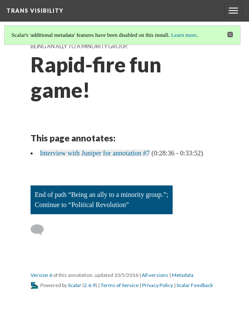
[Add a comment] (41, 229)
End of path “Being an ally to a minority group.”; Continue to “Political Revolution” (101, 199)
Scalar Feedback (194, 285)
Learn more (183, 35)
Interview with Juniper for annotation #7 (95, 153)
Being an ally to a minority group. (79, 46)
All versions (155, 275)
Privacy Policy (157, 285)
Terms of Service (120, 285)
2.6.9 (89, 285)
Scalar (74, 285)
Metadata (182, 275)
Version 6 (41, 275)
